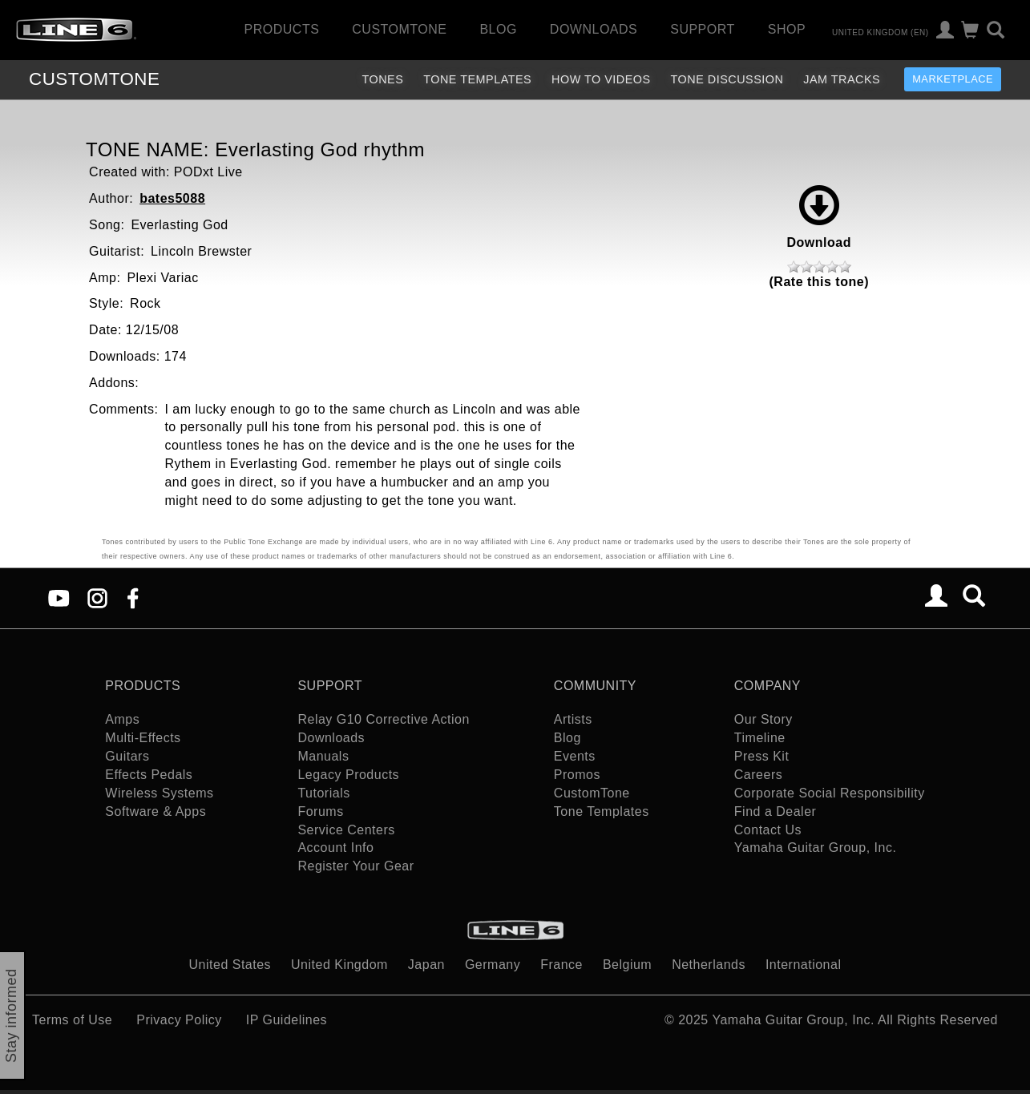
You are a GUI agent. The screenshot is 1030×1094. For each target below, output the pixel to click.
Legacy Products (348, 774)
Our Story (763, 719)
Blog (497, 29)
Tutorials (323, 793)
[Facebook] (132, 597)
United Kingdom (339, 964)
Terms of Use (72, 1020)
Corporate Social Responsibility (829, 793)
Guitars (127, 756)
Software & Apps (155, 811)
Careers (758, 774)
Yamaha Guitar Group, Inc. (815, 847)
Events (575, 756)
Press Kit (762, 756)
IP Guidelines (286, 1020)
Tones (382, 79)
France (561, 964)
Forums (320, 811)
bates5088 (172, 198)
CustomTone (399, 29)
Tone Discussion (727, 79)
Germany (492, 964)
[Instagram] (97, 597)
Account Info (335, 847)
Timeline (760, 738)
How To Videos (601, 79)
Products (282, 29)
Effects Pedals (148, 774)
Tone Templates (477, 79)
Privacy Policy (179, 1020)
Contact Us (768, 830)
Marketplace (952, 79)
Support (702, 29)
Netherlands (708, 964)
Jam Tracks (841, 79)
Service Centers (345, 830)
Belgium (627, 964)
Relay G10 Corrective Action (383, 719)
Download (819, 217)
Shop (787, 29)
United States (230, 964)
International (803, 964)
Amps (122, 719)
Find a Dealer (775, 811)
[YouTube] (59, 597)
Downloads (593, 29)
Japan (426, 964)
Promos (577, 774)
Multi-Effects (142, 738)
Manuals (323, 756)
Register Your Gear (355, 866)
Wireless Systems (159, 793)
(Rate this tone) (819, 282)
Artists (573, 719)
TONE (94, 79)
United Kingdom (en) (880, 31)
